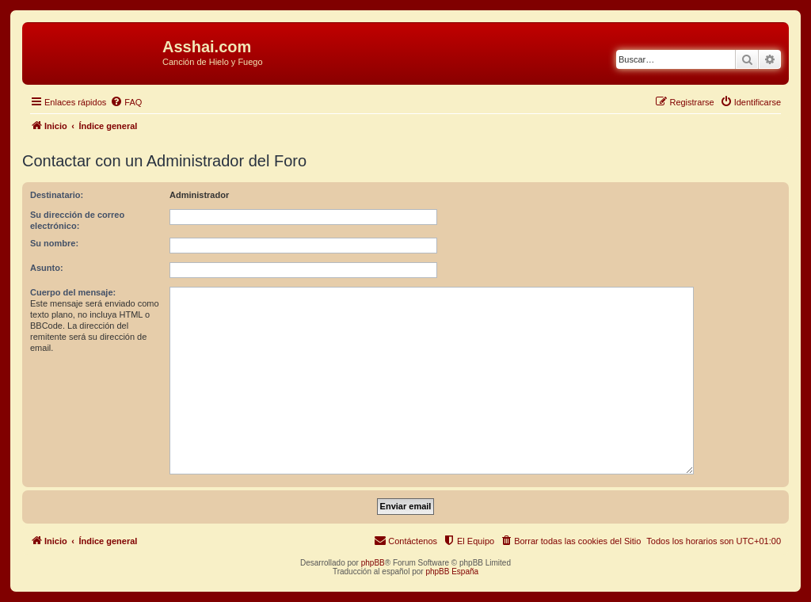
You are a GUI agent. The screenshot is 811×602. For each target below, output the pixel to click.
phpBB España (451, 571)
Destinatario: (56, 195)
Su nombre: (54, 243)
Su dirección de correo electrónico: (77, 220)
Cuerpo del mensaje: (73, 292)
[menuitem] (126, 102)
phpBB (373, 562)
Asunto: (46, 267)
